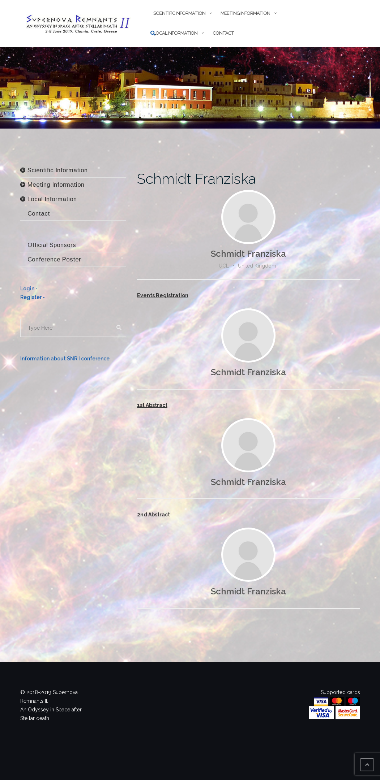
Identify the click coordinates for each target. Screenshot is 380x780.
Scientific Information (179, 13)
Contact (223, 33)
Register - (32, 297)
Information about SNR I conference (65, 358)
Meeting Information (245, 13)
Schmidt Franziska (196, 178)
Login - (29, 288)
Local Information (175, 33)
